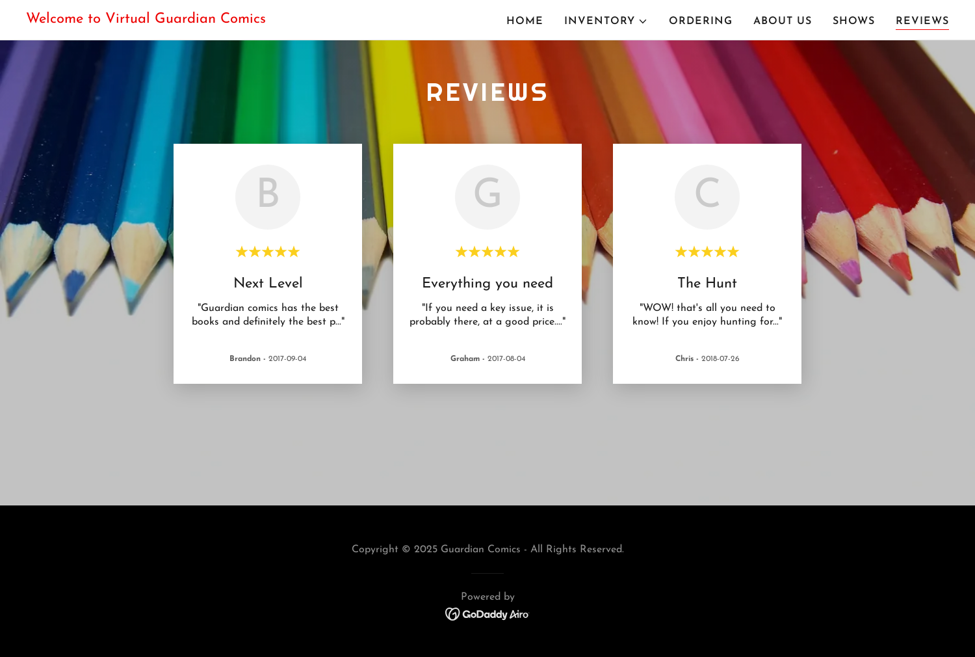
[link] (146, 20)
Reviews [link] (922, 21)
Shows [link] (854, 21)
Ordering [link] (701, 21)
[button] (606, 21)
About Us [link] (782, 21)
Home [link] (524, 21)
